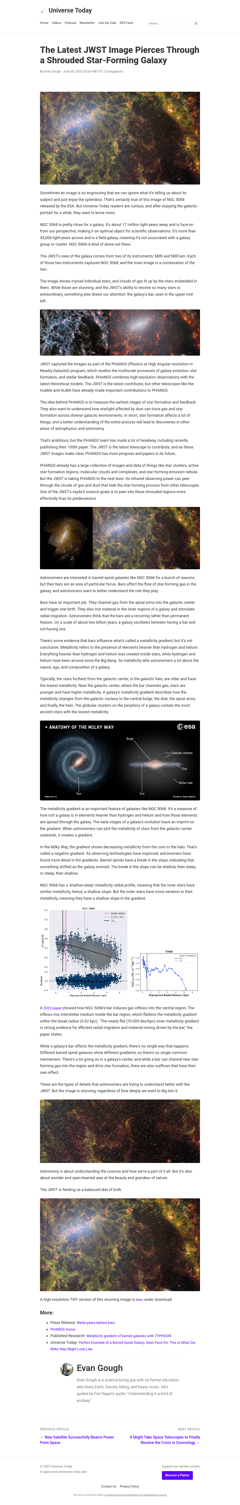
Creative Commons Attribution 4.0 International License (135, 1495)
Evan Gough (52, 72)
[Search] (196, 24)
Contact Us (108, 1487)
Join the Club (107, 24)
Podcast (70, 24)
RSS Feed (126, 24)
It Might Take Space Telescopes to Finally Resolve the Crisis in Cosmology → (165, 1441)
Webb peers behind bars (97, 1323)
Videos (56, 24)
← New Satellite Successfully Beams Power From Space (77, 1441)
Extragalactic (114, 72)
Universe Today (68, 11)
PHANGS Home (63, 1330)
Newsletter (87, 24)
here (139, 1300)
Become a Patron (177, 1476)
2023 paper (53, 1008)
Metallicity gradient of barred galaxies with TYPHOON (132, 1337)
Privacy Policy (129, 1487)
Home (44, 24)
